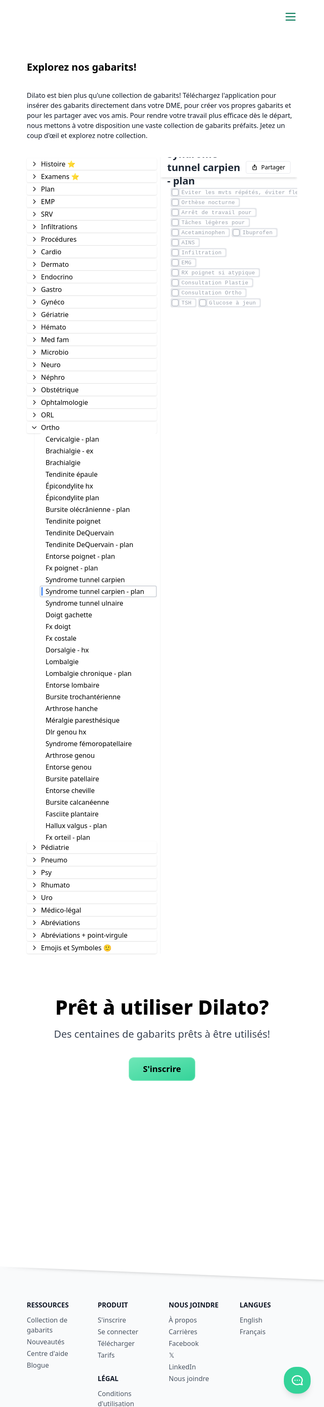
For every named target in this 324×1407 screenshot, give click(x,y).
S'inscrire (162, 1068)
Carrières (183, 1331)
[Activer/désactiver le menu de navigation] (290, 16)
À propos (183, 1320)
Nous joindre (189, 1378)
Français (252, 1331)
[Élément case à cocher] (175, 192)
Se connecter (118, 1331)
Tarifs (106, 1355)
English (251, 1320)
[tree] (92, 555)
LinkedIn (182, 1366)
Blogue (38, 1365)
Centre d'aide (47, 1353)
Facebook (184, 1343)
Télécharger (116, 1343)
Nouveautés (45, 1341)
